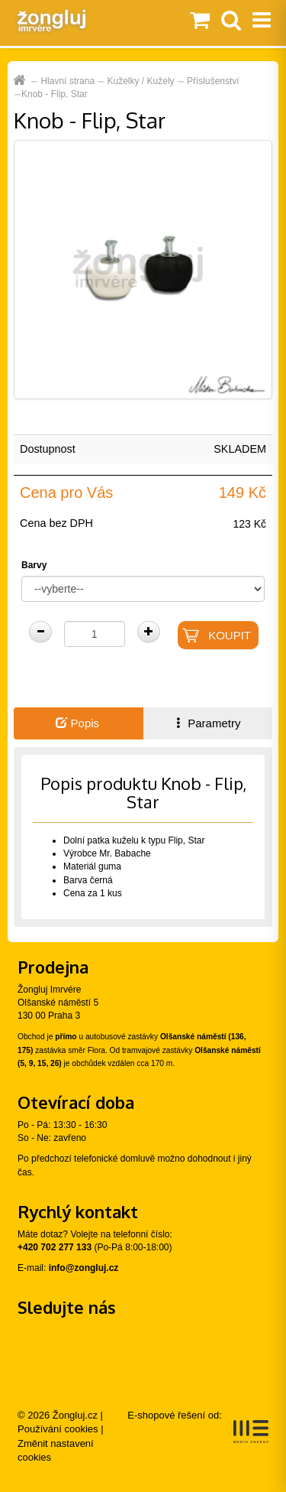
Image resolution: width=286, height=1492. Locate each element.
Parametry (206, 723)
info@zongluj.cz (84, 1268)
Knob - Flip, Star (54, 94)
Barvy (34, 565)
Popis (77, 723)
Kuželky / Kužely (141, 81)
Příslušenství (213, 81)
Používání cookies (58, 1429)
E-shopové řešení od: (197, 1426)
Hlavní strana (67, 81)
